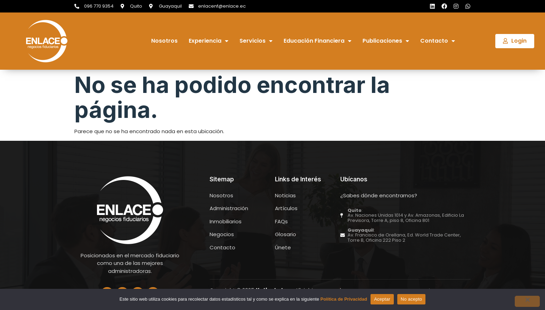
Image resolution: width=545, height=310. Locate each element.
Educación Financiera (317, 41)
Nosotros (164, 41)
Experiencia (208, 41)
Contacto (437, 41)
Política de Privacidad (343, 299)
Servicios (255, 41)
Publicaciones (386, 41)
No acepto (411, 299)
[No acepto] (527, 301)
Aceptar (382, 299)
